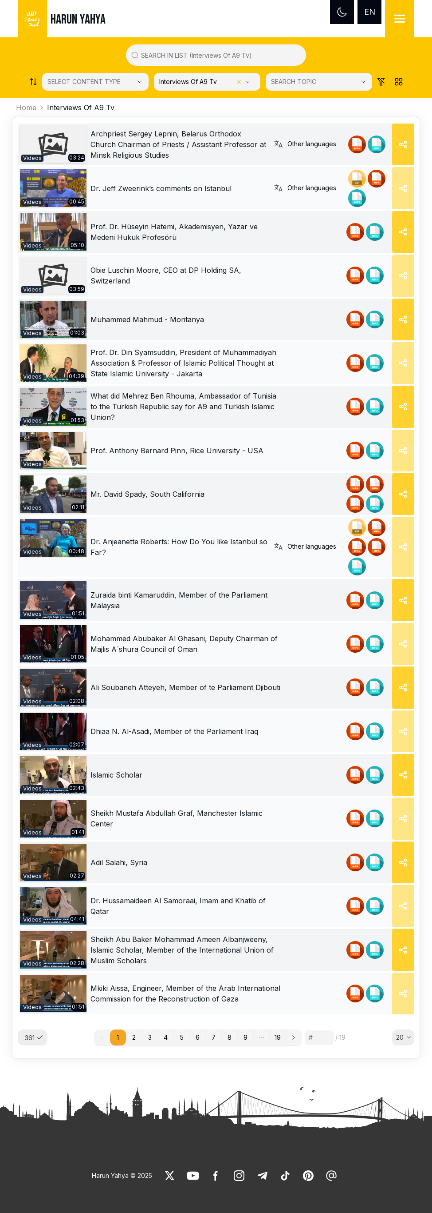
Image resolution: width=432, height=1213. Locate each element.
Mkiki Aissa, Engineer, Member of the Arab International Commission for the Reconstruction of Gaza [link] (185, 993)
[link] (53, 144)
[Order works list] (33, 82)
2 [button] (134, 1037)
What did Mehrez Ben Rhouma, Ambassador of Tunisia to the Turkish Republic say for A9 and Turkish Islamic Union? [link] (183, 406)
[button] (262, 1037)
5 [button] (182, 1037)
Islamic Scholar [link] (116, 774)
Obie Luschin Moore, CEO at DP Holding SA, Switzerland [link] (165, 275)
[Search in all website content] (219, 55)
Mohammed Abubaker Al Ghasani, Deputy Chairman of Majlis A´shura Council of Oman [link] (184, 644)
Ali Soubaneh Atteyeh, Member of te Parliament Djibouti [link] (185, 687)
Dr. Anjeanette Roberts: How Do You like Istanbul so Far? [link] (178, 547)
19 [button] (278, 1037)
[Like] (170, 1176)
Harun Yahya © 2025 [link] (122, 1175)
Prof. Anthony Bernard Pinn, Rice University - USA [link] (176, 450)
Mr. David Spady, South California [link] (147, 494)
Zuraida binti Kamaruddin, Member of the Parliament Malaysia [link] (178, 600)
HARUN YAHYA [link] (78, 20)
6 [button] (198, 1037)
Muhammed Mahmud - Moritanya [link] (147, 319)
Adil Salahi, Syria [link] (118, 862)
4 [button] (166, 1037)
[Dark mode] (342, 12)
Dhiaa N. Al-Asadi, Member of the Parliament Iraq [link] (174, 731)
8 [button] (230, 1037)
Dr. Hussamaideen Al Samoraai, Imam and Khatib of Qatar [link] (178, 906)
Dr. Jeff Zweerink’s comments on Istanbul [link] (161, 188)
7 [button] (214, 1037)
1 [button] (118, 1037)
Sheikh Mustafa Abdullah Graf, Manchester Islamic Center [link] (176, 818)
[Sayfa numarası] (319, 1037)
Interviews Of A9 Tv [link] (80, 107)
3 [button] (150, 1037)
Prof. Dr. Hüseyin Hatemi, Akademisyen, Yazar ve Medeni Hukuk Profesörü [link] (174, 232)
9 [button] (245, 1037)
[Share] (403, 144)
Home (26, 107)
